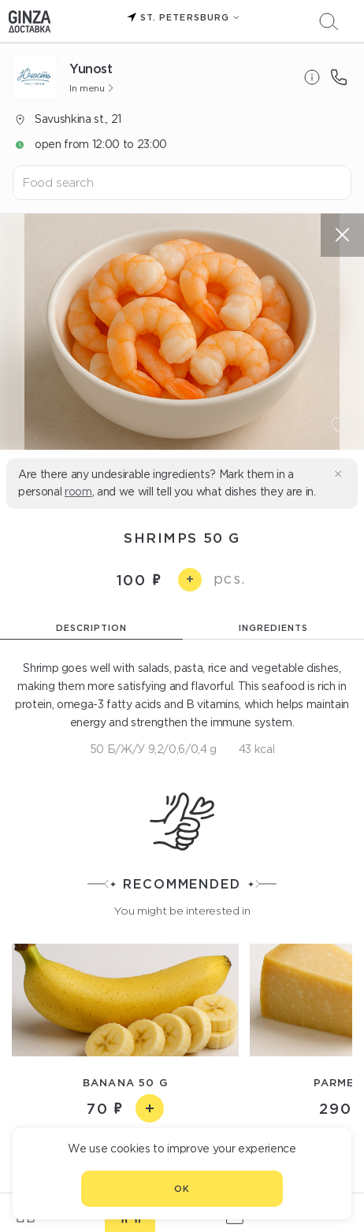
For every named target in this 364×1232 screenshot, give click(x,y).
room (78, 491)
